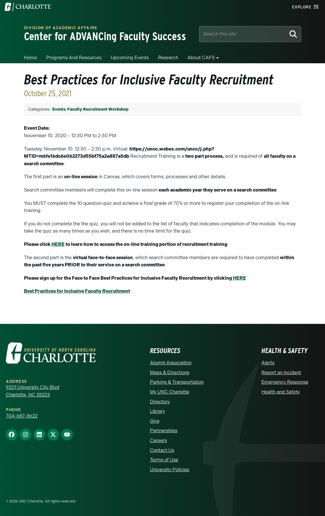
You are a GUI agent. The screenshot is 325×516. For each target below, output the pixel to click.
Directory (160, 401)
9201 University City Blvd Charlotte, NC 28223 (32, 391)
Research (168, 57)
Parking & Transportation (177, 382)
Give (154, 421)
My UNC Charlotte (169, 392)
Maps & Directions (169, 372)
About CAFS (201, 57)
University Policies (169, 469)
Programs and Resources (73, 57)
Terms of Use (164, 460)
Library (157, 411)
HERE (58, 244)
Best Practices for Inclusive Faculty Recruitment (77, 291)
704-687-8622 (22, 416)
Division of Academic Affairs (60, 27)
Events (59, 109)
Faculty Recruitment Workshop (98, 109)
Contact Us (162, 450)
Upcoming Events (130, 57)
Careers (158, 440)
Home (30, 57)
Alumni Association (171, 362)
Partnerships (163, 430)
